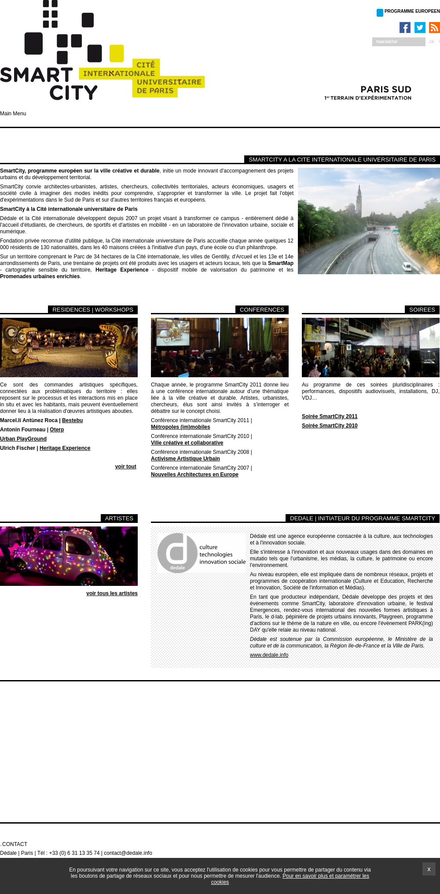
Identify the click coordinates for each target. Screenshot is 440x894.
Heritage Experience (65, 448)
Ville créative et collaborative (187, 443)
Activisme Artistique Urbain (185, 459)
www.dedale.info (269, 655)
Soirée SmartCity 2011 (330, 416)
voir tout (125, 467)
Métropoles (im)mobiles (180, 427)
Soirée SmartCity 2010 (330, 426)
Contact (14, 844)
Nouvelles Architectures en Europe (194, 474)
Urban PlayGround (23, 439)
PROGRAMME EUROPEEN (412, 11)
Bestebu (72, 420)
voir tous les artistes (112, 593)
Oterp (57, 430)
